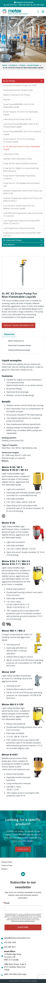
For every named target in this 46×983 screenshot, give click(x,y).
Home (4, 65)
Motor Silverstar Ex (16, 341)
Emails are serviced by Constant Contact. (23, 921)
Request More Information (18, 325)
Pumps (23, 65)
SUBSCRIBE (23, 927)
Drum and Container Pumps (19, 345)
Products (13, 65)
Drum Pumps (33, 65)
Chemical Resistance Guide (19, 350)
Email (7, 903)
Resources (9, 334)
